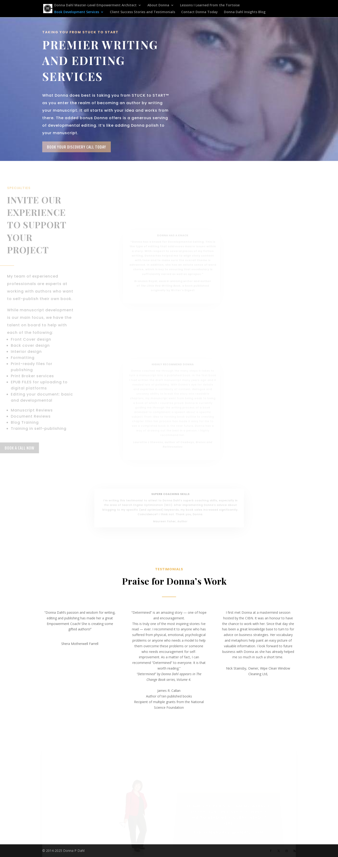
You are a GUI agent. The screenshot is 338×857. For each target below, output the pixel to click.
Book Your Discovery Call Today (76, 147)
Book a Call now (19, 448)
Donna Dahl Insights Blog (244, 12)
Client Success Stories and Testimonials (142, 12)
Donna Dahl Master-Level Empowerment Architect (95, 5)
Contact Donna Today (199, 12)
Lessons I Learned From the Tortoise (210, 5)
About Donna (158, 5)
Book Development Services (76, 12)
